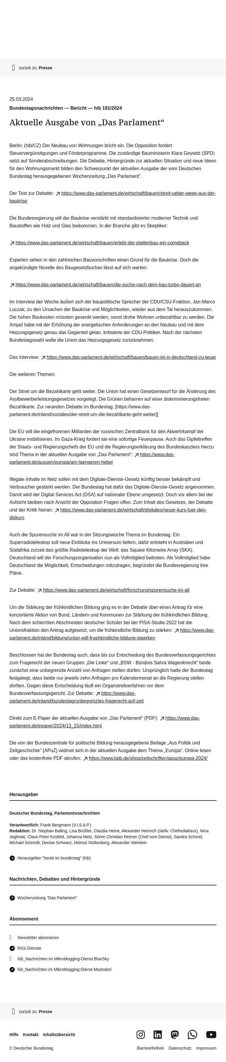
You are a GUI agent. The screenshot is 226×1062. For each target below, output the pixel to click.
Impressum (206, 1048)
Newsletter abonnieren (38, 937)
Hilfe (13, 1034)
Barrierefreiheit (150, 1048)
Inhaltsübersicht (59, 1034)
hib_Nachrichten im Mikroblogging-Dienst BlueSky (63, 958)
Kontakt (30, 1034)
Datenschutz (180, 1048)
